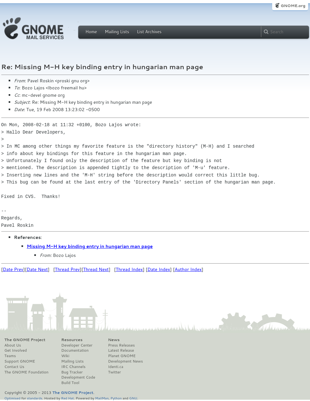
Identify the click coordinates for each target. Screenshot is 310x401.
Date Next (37, 269)
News (114, 339)
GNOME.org (293, 5)
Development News (125, 361)
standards (34, 398)
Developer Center (76, 345)
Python (116, 398)
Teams (10, 355)
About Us (12, 345)
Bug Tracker (72, 372)
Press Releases (121, 345)
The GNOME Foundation (26, 372)
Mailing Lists (117, 32)
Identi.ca (115, 366)
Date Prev (13, 269)
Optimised (12, 398)
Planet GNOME (122, 355)
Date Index (158, 269)
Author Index (188, 269)
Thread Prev (67, 269)
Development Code (78, 377)
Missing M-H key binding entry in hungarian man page (90, 246)
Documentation (74, 350)
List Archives (149, 32)
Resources (71, 339)
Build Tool (70, 382)
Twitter (114, 372)
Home (91, 32)
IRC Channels (73, 366)
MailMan (102, 398)
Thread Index (129, 269)
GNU (133, 398)
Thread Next (96, 269)
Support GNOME (19, 361)
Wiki (65, 355)
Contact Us (14, 366)
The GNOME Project (25, 339)
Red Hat (67, 398)
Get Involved (15, 350)
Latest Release (121, 350)
